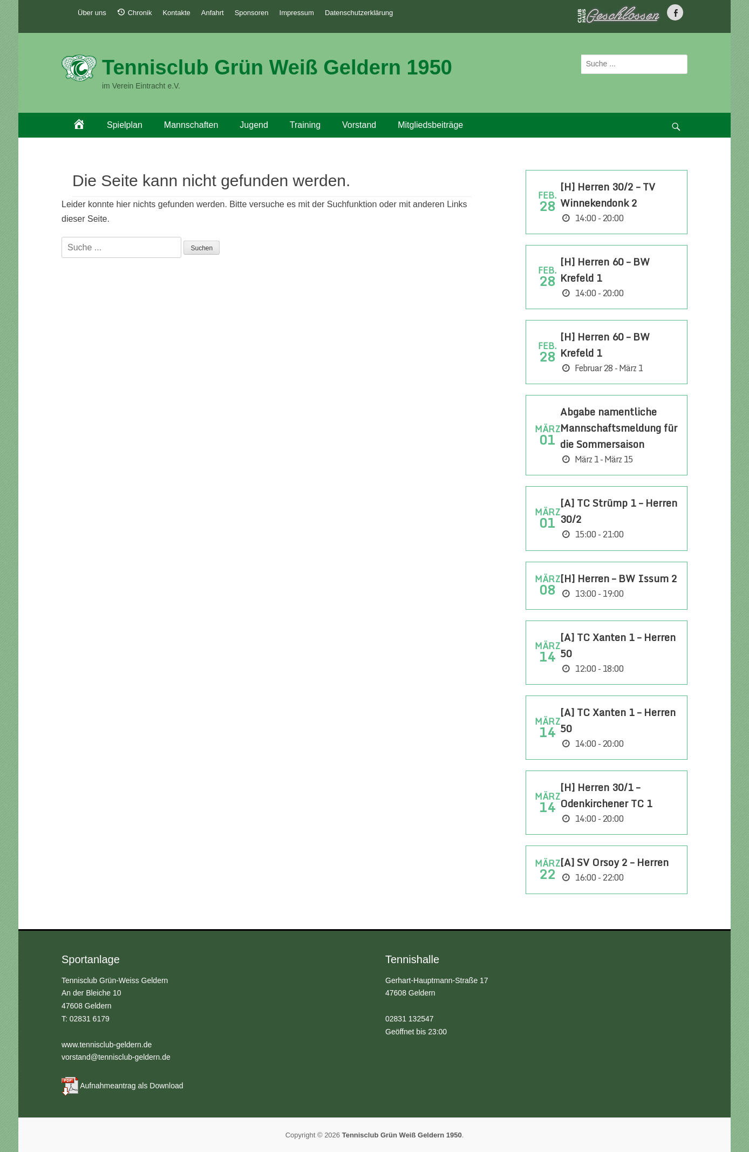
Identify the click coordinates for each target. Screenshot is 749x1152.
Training (305, 124)
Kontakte (176, 13)
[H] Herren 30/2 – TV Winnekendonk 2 (607, 195)
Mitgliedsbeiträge (430, 124)
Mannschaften (191, 124)
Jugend (254, 124)
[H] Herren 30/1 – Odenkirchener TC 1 (606, 795)
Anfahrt (212, 13)
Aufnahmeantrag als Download (131, 1085)
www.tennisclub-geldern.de (107, 1044)
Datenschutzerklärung (359, 13)
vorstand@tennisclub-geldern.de (116, 1057)
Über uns (92, 13)
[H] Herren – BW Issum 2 (618, 578)
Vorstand (359, 124)
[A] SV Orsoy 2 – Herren (614, 862)
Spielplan (124, 124)
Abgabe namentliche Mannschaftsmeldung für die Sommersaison (618, 428)
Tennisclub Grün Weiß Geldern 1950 (277, 67)
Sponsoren (252, 13)
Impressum (297, 13)
